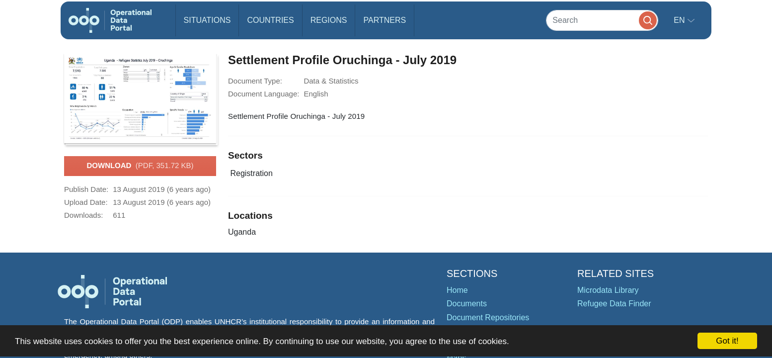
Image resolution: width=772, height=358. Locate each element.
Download (139, 166)
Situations (207, 20)
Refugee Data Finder (614, 303)
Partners (384, 20)
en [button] (680, 20)
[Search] (602, 20)
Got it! (727, 341)
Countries (270, 20)
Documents (467, 303)
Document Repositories (488, 317)
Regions (328, 20)
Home (457, 290)
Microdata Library (608, 290)
